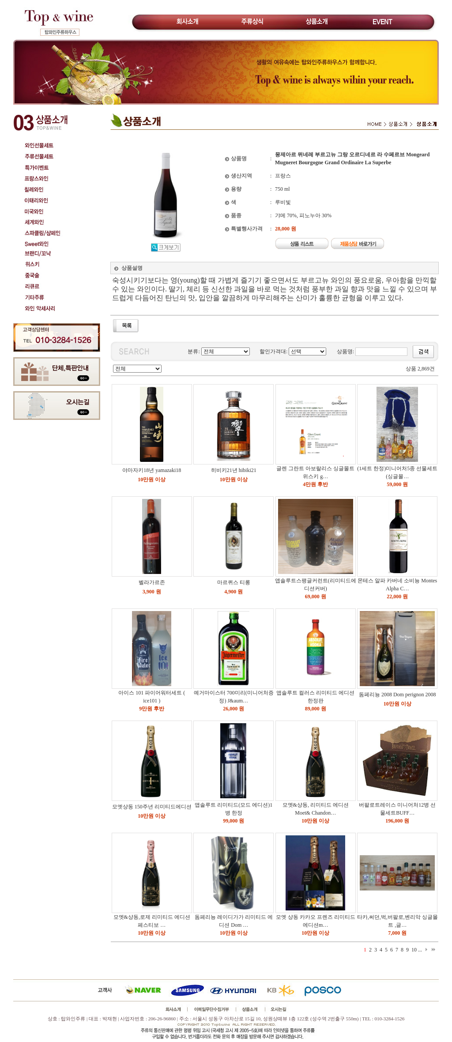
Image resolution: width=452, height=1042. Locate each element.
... (420, 950)
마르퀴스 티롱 (233, 582)
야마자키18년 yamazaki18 (151, 470)
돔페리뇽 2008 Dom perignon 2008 (397, 694)
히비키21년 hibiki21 (233, 470)
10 (414, 950)
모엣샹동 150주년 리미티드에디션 (152, 807)
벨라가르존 (152, 582)
